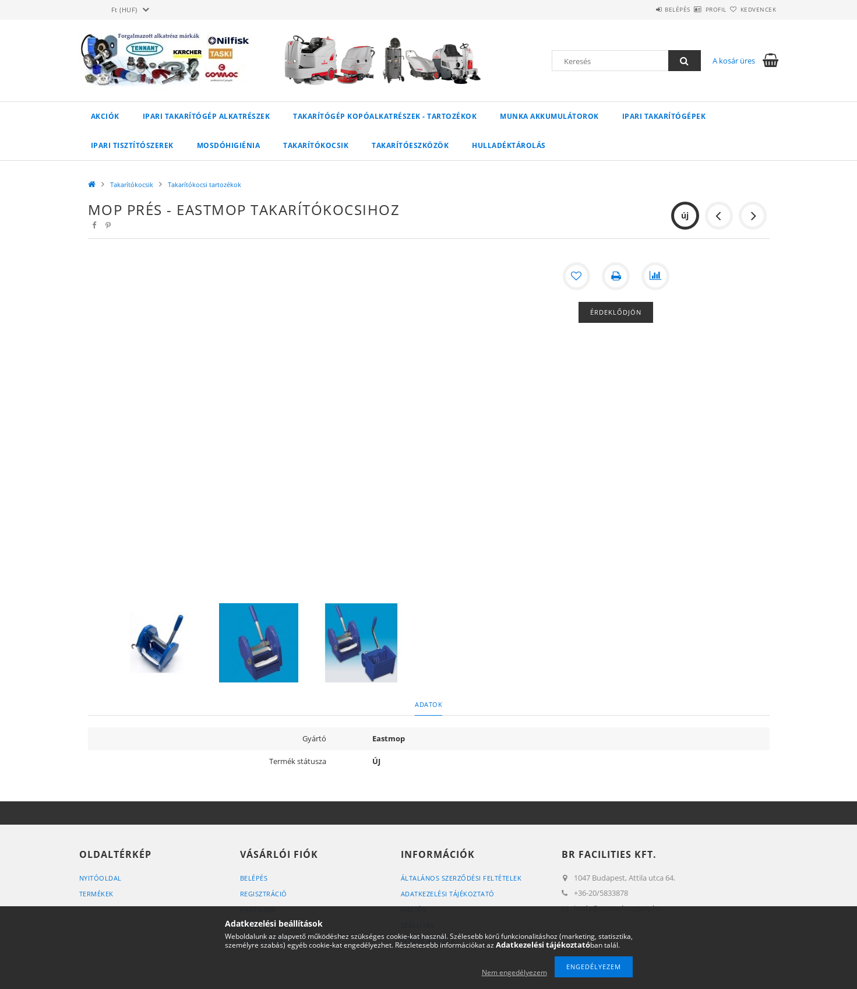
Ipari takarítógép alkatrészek (206, 116)
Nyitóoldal (100, 878)
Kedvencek (751, 9)
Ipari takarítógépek (664, 116)
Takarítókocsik (315, 145)
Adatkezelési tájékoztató (448, 893)
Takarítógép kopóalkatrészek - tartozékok (385, 116)
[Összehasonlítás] (655, 276)
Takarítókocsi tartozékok (204, 184)
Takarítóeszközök (410, 145)
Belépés (644, 9)
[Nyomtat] (616, 276)
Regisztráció (263, 893)
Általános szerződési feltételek (461, 878)
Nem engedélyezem (514, 972)
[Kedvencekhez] (576, 276)
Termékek (96, 893)
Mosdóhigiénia (228, 145)
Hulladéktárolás (509, 145)
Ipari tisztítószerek (132, 145)
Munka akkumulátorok (549, 116)
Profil (695, 9)
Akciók (105, 116)
